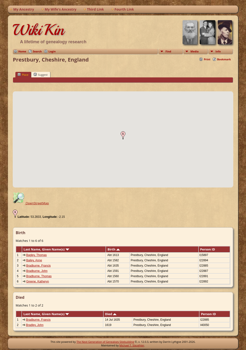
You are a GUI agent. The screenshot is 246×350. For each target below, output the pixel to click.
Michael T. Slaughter (131, 345)
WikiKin (38, 29)
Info (218, 51)
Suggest (41, 74)
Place (23, 74)
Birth (113, 249)
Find (168, 51)
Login (52, 51)
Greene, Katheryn (37, 281)
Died (111, 314)
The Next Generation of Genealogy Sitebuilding (105, 342)
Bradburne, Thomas (39, 276)
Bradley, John (34, 325)
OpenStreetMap (31, 203)
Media (195, 51)
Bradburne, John (37, 271)
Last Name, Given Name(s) (46, 249)
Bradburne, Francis (38, 265)
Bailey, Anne (34, 260)
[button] (123, 135)
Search (37, 51)
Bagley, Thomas (36, 255)
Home (22, 51)
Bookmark (224, 59)
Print (207, 59)
